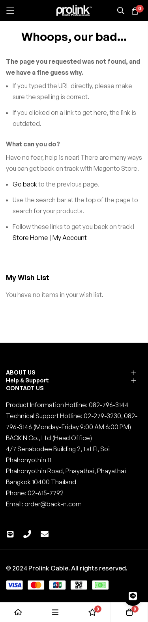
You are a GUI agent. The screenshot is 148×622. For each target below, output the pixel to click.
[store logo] (74, 10)
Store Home (30, 238)
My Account (69, 238)
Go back (25, 184)
